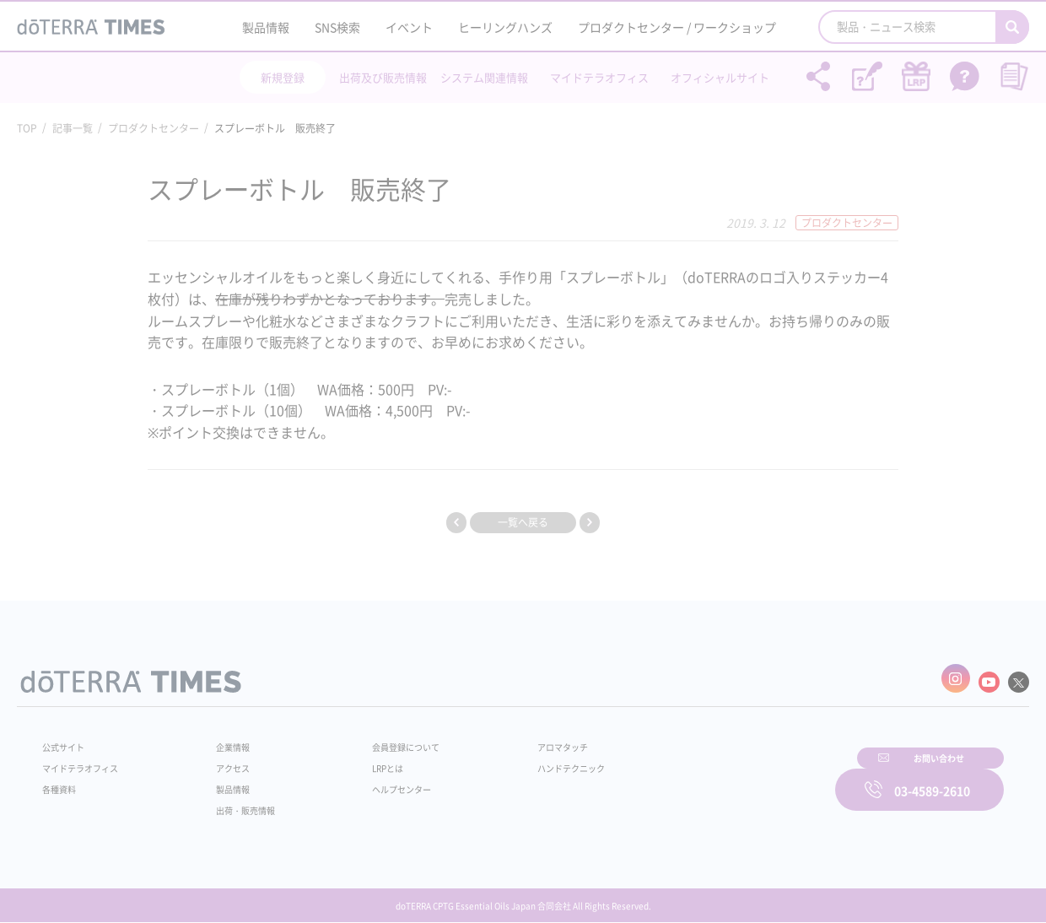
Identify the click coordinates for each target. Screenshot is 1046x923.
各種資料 (62, 781)
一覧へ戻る (523, 522)
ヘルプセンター (376, 781)
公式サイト (67, 739)
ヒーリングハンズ (505, 27)
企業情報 (222, 739)
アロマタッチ (520, 739)
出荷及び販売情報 (383, 77)
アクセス (222, 760)
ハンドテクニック (530, 760)
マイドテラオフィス (599, 77)
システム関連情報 (484, 77)
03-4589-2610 (932, 778)
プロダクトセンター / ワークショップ (677, 27)
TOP (27, 128)
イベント (409, 27)
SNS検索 (337, 27)
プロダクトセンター (153, 128)
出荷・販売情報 (237, 802)
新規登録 (283, 77)
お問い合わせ (738, 778)
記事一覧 (72, 128)
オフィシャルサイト (720, 77)
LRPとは (360, 760)
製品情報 (265, 27)
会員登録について (381, 739)
